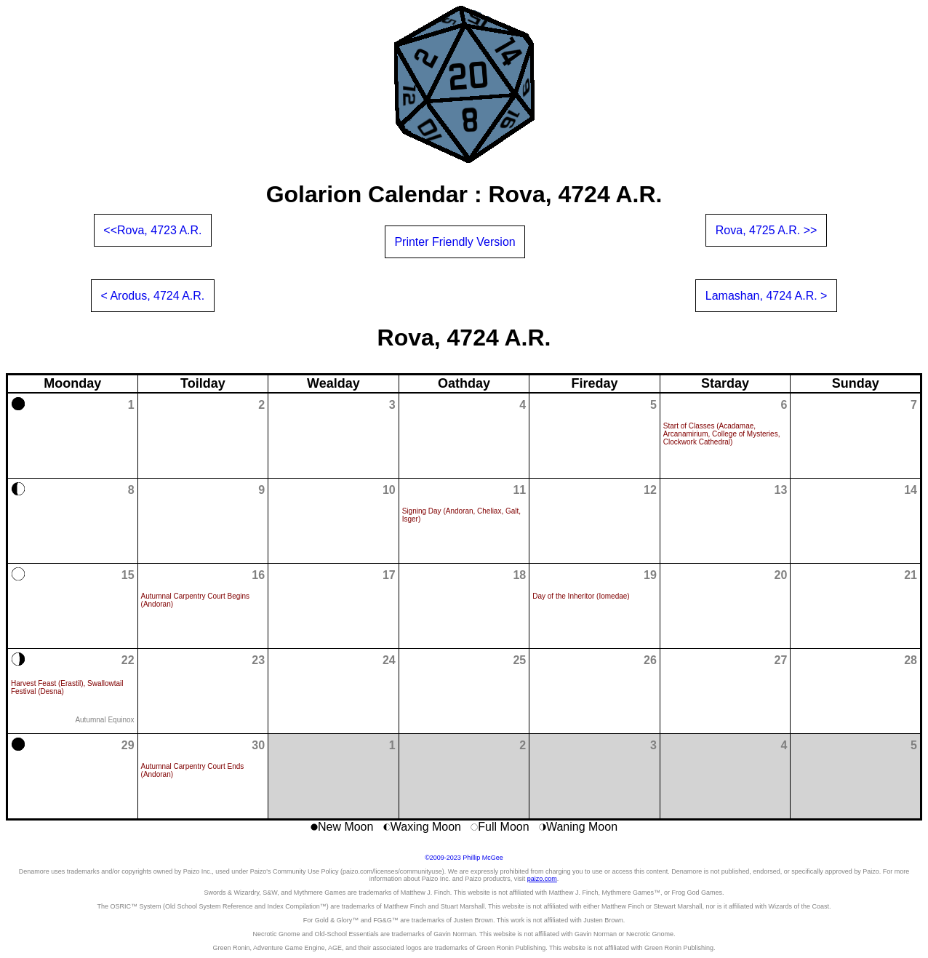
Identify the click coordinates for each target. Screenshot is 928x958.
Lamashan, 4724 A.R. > (766, 296)
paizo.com (542, 878)
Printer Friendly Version (454, 242)
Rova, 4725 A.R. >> (766, 230)
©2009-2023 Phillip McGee (464, 857)
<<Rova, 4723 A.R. (152, 230)
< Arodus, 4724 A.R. (153, 296)
